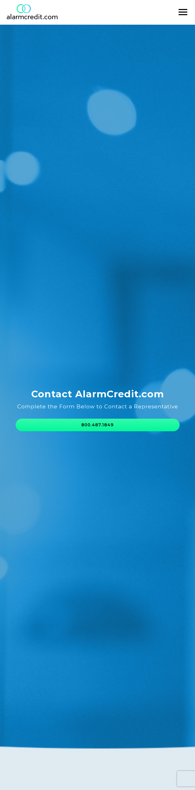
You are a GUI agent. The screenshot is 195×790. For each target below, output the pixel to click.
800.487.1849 (97, 424)
